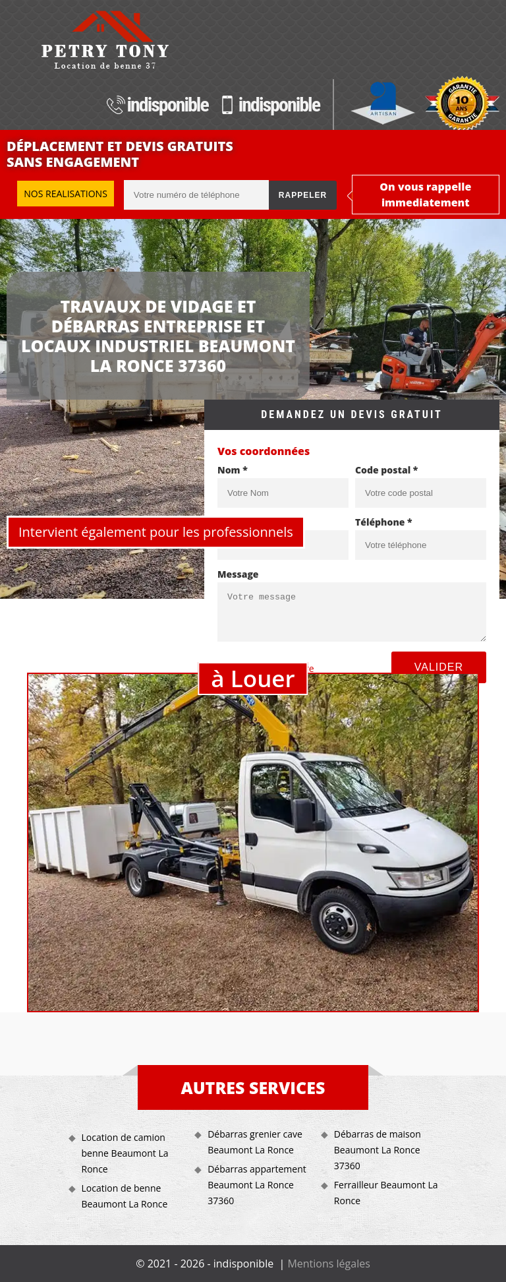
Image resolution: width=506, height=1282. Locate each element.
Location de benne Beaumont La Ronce (125, 1196)
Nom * (232, 470)
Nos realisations (65, 193)
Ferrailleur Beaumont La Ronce (386, 1192)
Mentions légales (328, 1263)
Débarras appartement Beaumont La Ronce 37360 (257, 1185)
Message (238, 574)
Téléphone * (383, 522)
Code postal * (386, 470)
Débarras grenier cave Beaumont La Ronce (255, 1142)
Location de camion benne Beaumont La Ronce (125, 1153)
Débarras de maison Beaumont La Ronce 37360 (377, 1150)
